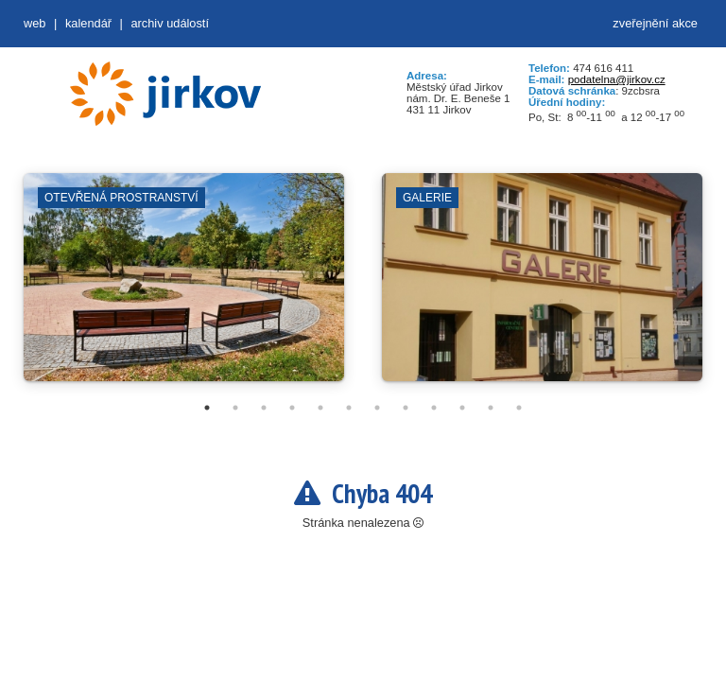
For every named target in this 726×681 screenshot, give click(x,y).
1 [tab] (207, 407)
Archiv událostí (169, 23)
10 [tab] (462, 407)
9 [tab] (433, 407)
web (34, 23)
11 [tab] (490, 407)
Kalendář (88, 23)
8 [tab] (405, 407)
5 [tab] (320, 407)
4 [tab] (292, 407)
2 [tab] (235, 407)
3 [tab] (263, 407)
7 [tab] (377, 407)
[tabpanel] (184, 286)
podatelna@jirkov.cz (617, 79)
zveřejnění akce (655, 23)
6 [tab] (348, 407)
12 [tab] (519, 407)
